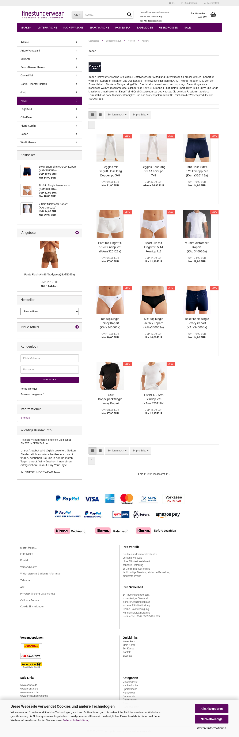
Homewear (122, 27)
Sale (187, 27)
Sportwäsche (99, 27)
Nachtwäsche (73, 27)
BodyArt (25, 58)
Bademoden (145, 27)
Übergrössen (168, 27)
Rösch (24, 133)
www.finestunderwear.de (34, 695)
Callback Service (29, 600)
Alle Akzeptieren (212, 708)
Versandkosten (28, 567)
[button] (172, 3)
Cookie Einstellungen (32, 606)
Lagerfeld (26, 109)
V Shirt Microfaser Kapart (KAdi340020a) (197, 247)
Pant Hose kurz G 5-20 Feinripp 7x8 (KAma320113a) (197, 171)
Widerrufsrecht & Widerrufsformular (40, 573)
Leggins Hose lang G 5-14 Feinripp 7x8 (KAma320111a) (153, 171)
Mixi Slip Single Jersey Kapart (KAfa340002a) (153, 323)
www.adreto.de (28, 685)
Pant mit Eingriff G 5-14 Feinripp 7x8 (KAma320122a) (110, 247)
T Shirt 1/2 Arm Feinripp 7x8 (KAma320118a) (153, 399)
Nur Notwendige (212, 719)
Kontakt (24, 560)
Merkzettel (211, 3)
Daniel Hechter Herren (33, 83)
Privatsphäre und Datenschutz (37, 593)
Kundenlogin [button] (189, 3)
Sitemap (25, 417)
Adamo (24, 42)
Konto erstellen (29, 388)
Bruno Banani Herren (32, 67)
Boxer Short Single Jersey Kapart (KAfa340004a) (197, 323)
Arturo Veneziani (30, 50)
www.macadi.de (29, 692)
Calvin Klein (27, 75)
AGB (22, 587)
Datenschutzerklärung (76, 720)
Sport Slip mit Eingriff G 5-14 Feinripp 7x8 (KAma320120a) (153, 247)
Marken (25, 27)
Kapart (24, 100)
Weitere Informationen (211, 728)
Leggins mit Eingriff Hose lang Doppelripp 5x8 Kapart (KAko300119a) (110, 171)
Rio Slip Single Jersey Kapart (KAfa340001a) (110, 323)
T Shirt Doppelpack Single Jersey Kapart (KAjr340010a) (110, 399)
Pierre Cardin (28, 125)
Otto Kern (26, 117)
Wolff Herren (28, 142)
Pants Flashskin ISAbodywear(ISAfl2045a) (49, 274)
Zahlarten (25, 580)
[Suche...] (77, 15)
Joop (23, 92)
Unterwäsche (47, 27)
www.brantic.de (29, 688)
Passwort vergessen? (32, 394)
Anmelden (50, 379)
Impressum (26, 553)
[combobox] (117, 115)
